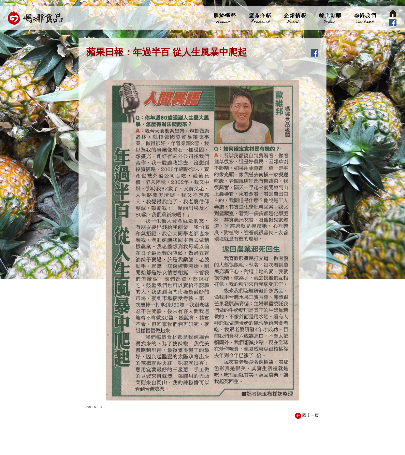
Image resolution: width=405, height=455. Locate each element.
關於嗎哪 (224, 18)
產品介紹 (259, 18)
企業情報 (294, 18)
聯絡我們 (364, 18)
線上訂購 (329, 18)
